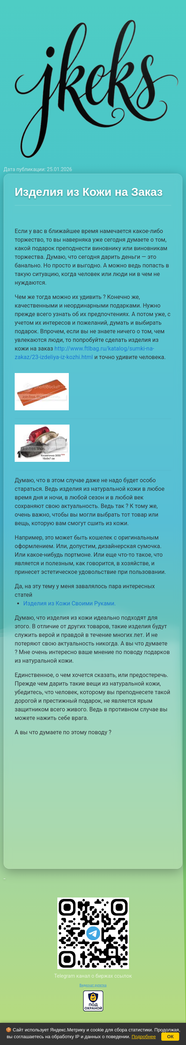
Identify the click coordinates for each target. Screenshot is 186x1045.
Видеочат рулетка (93, 985)
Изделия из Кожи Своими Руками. (69, 603)
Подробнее (144, 1036)
